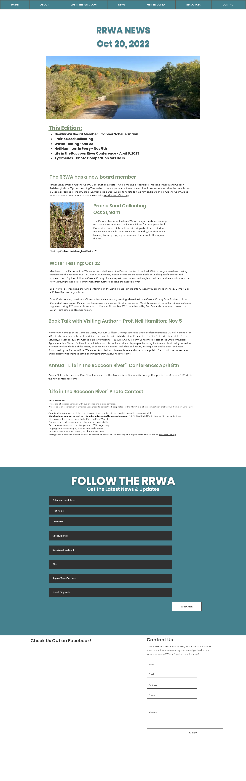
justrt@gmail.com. (75, 292)
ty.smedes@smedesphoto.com (112, 416)
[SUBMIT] (191, 733)
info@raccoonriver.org (169, 650)
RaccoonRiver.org (167, 434)
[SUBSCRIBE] (187, 606)
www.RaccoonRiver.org (116, 195)
